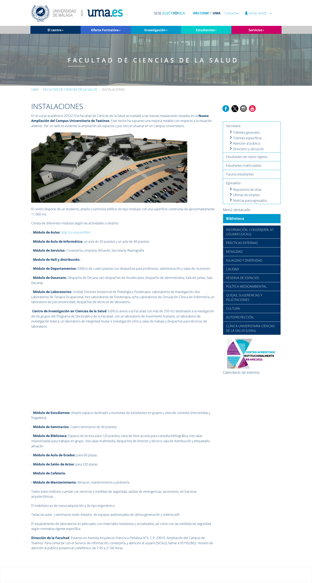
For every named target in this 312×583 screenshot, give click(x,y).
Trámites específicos (245, 138)
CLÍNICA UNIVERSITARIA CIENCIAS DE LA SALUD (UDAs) (250, 328)
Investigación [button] (156, 30)
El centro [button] (55, 30)
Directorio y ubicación (246, 149)
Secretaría (233, 126)
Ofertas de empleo (244, 195)
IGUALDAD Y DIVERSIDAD (244, 260)
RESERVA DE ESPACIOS (242, 278)
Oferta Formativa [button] (106, 30)
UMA (34, 89)
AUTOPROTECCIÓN (240, 317)
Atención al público (244, 143)
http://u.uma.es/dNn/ (76, 232)
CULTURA (233, 308)
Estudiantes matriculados (243, 165)
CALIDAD (232, 269)
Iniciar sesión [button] (258, 13)
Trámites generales (244, 132)
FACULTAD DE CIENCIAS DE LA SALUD (70, 89)
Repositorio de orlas (245, 189)
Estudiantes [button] (206, 30)
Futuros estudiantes (240, 174)
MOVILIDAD (234, 251)
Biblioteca (235, 218)
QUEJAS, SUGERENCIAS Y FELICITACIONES (244, 297)
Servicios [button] (256, 30)
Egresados (233, 183)
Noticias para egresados (248, 200)
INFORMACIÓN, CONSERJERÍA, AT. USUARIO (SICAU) (250, 232)
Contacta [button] (231, 13)
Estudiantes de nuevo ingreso (246, 157)
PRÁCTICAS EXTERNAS (242, 243)
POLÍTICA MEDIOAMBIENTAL (246, 286)
